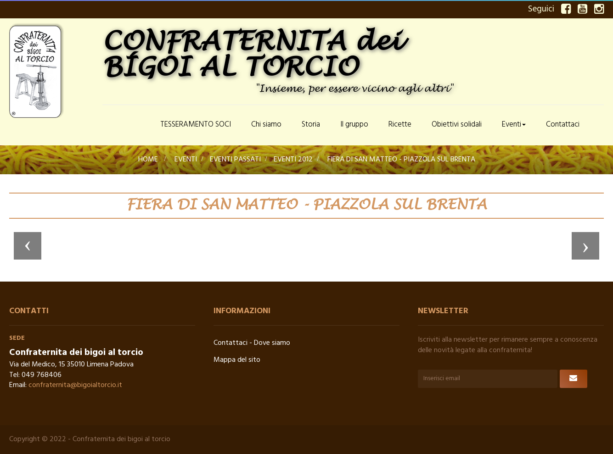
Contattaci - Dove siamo (252, 343)
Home (148, 160)
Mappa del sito (237, 360)
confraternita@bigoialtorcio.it (75, 385)
